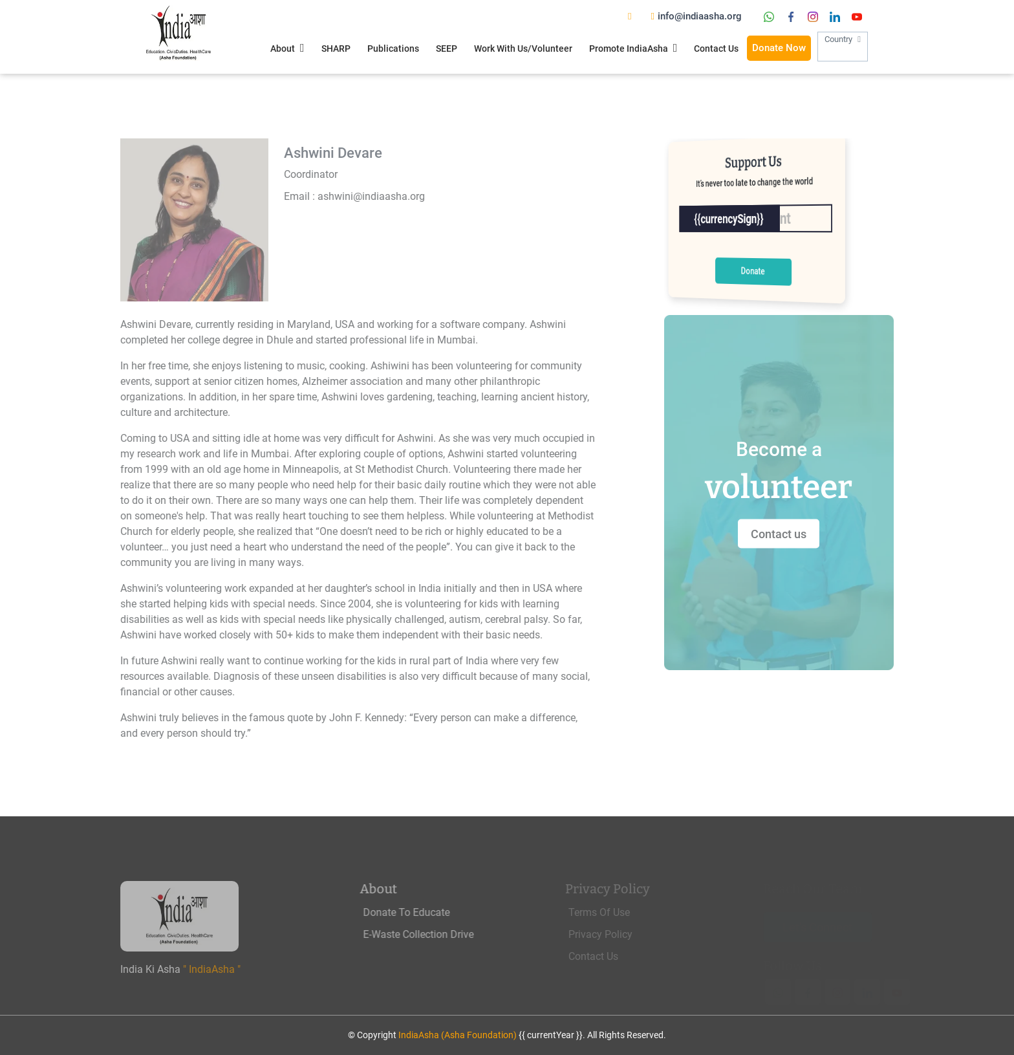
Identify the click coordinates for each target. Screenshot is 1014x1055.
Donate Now (779, 48)
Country (843, 47)
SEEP (446, 48)
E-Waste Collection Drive (441, 934)
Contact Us (716, 48)
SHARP (336, 48)
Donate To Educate (429, 912)
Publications (393, 48)
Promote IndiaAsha (633, 48)
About (287, 48)
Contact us (797, 533)
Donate (753, 271)
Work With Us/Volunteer (523, 48)
